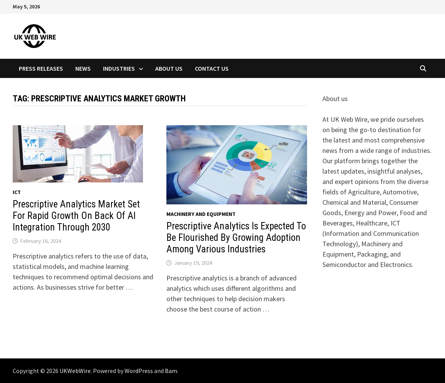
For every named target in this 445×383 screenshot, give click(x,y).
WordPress (139, 371)
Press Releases (41, 68)
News (83, 68)
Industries (119, 68)
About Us (169, 68)
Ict (17, 192)
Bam (171, 371)
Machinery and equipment (201, 214)
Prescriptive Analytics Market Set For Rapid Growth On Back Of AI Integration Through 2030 (76, 216)
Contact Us (212, 68)
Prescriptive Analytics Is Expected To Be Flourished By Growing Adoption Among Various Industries (236, 238)
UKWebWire (75, 371)
